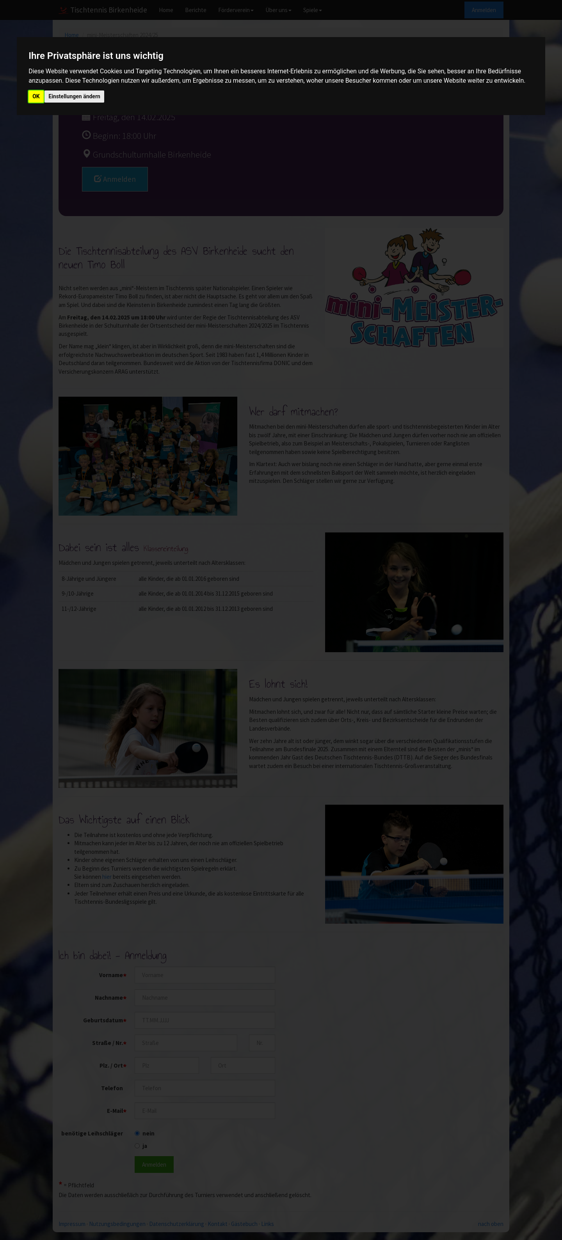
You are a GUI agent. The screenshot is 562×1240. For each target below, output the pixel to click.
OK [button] (36, 96)
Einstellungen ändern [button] (74, 96)
